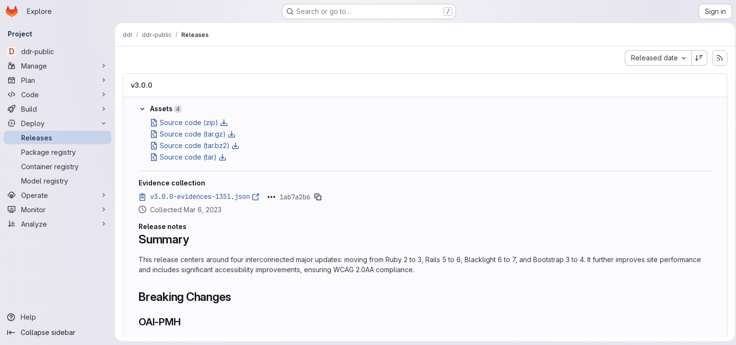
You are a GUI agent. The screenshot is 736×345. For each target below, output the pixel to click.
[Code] (57, 94)
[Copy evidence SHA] (318, 197)
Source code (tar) (188, 157)
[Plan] (57, 80)
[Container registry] (57, 166)
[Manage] (57, 65)
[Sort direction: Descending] (696, 58)
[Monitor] (57, 209)
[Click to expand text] (271, 197)
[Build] (57, 108)
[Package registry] (57, 152)
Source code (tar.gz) (192, 134)
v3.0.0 (141, 85)
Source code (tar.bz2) (194, 145)
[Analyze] (57, 223)
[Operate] (57, 195)
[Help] (57, 317)
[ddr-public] (57, 51)
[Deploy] (57, 123)
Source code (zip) (189, 122)
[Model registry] (57, 180)
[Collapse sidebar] (57, 332)
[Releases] (57, 137)
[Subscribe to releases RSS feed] (716, 58)
